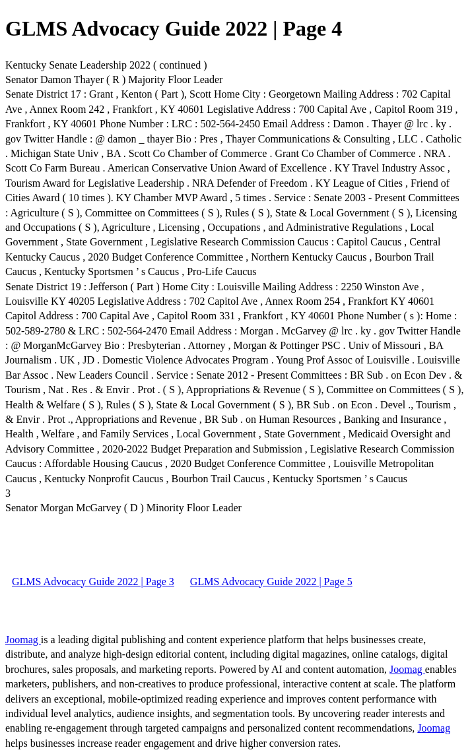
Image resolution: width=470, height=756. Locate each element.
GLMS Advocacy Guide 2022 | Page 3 (93, 581)
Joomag (23, 639)
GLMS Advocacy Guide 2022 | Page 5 (271, 581)
